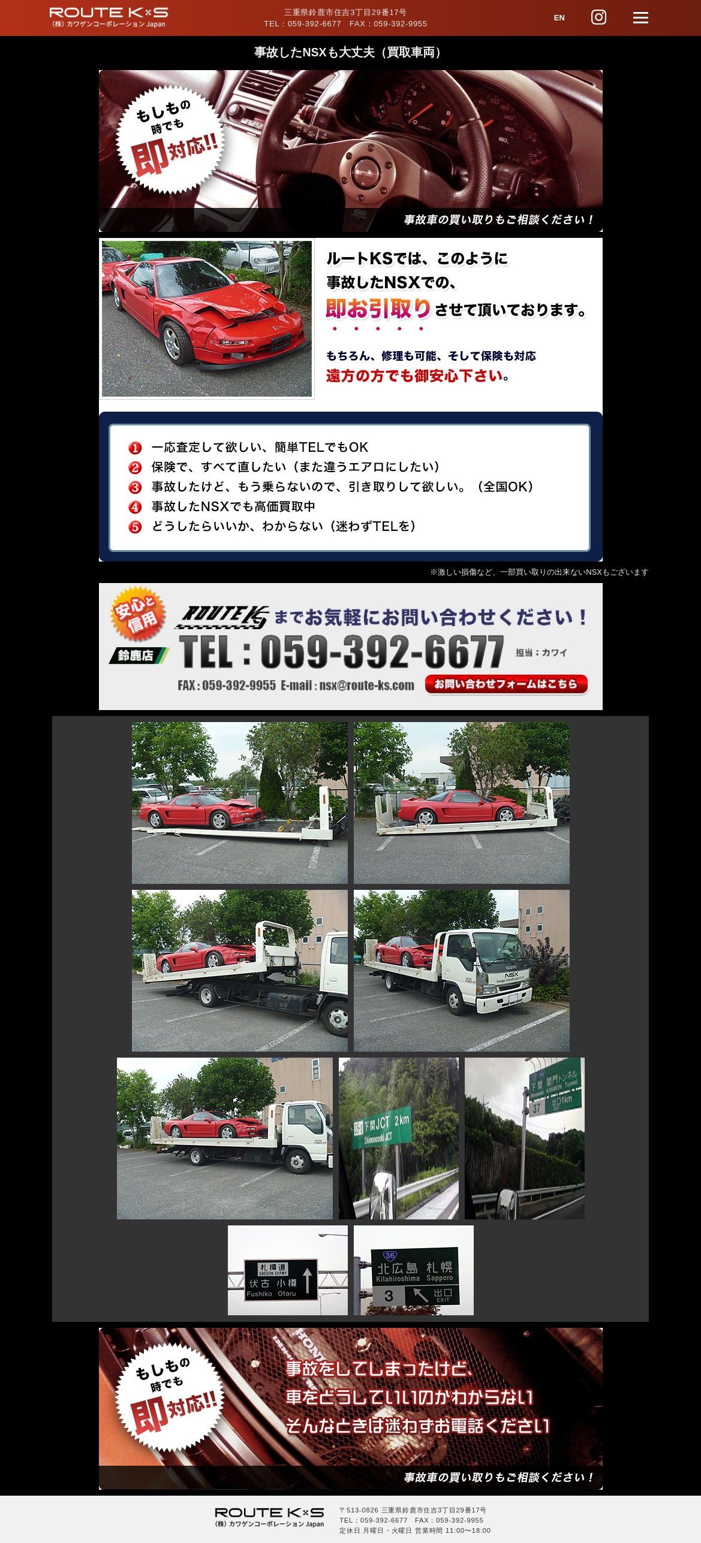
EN (559, 17)
